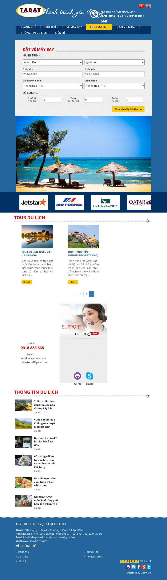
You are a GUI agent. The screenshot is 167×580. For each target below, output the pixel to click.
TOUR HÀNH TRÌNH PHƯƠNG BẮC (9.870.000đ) (83, 253)
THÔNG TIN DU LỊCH (34, 33)
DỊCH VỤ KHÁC (126, 27)
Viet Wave (146, 572)
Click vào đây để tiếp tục (128, 109)
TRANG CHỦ (28, 27)
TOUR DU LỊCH (99, 27)
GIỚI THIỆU (51, 27)
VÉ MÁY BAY (74, 27)
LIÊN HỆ (60, 33)
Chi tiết (26, 282)
